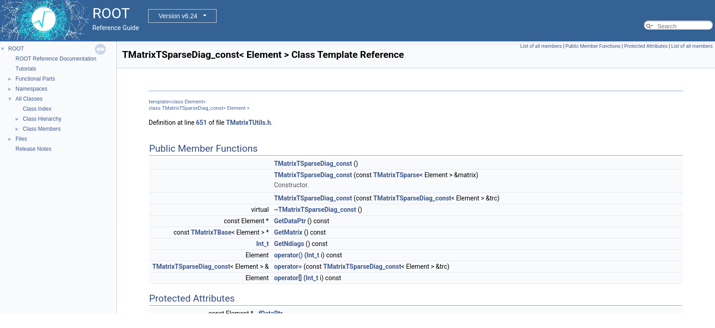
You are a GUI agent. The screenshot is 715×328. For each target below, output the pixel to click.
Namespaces (31, 89)
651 (201, 122)
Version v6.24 (178, 16)
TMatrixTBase (211, 232)
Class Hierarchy (42, 119)
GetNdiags (289, 243)
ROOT (16, 49)
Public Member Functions (593, 46)
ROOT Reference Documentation (56, 59)
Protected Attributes (646, 46)
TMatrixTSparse (396, 175)
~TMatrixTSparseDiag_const (315, 209)
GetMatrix (288, 232)
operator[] (288, 278)
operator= (288, 266)
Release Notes (34, 149)
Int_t (262, 243)
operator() (288, 255)
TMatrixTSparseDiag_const (313, 163)
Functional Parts (35, 79)
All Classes (29, 99)
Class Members (42, 129)
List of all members (541, 46)
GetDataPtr (290, 221)
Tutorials (26, 69)
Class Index (37, 109)
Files (21, 139)
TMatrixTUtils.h (248, 122)
